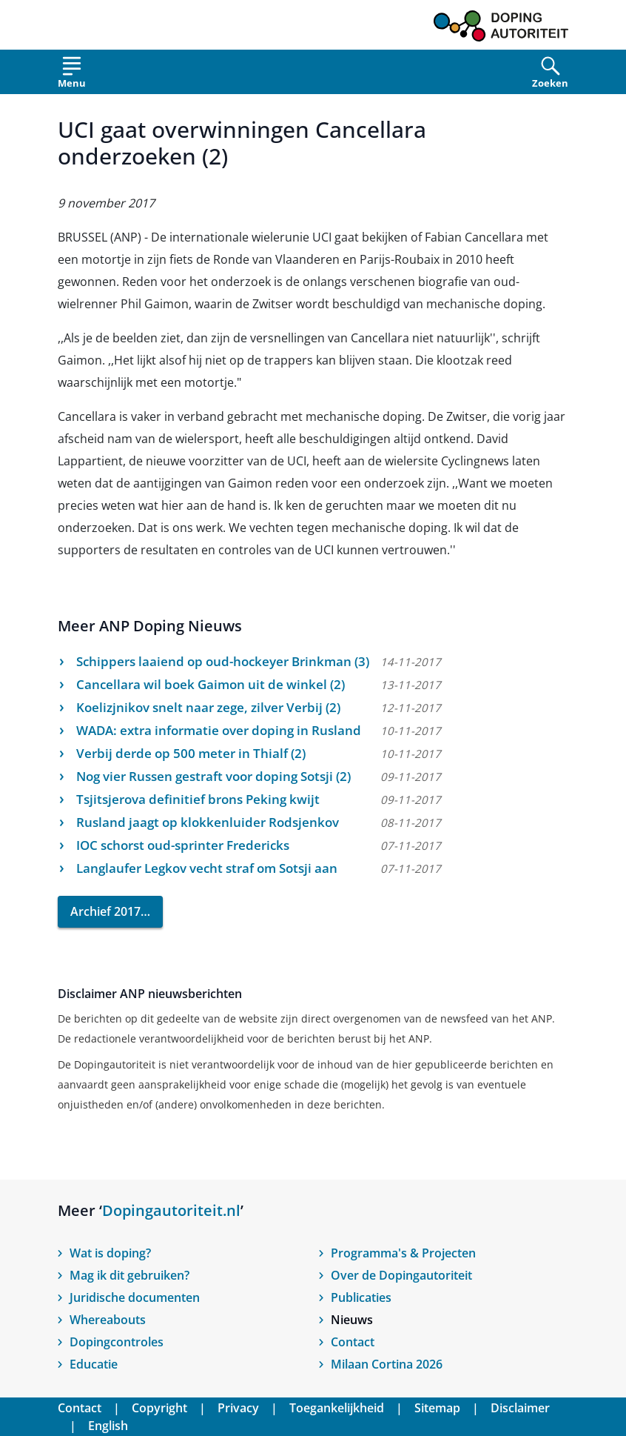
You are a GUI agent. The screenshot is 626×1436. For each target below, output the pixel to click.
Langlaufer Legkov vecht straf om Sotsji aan (206, 868)
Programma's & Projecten (403, 1253)
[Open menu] (72, 75)
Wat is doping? (110, 1253)
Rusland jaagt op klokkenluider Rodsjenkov (207, 822)
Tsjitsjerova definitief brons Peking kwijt (198, 799)
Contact (352, 1342)
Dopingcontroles (117, 1342)
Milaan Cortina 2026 (386, 1364)
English (108, 1425)
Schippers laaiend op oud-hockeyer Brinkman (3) (222, 661)
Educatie (94, 1364)
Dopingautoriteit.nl (171, 1210)
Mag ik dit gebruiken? (129, 1275)
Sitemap (437, 1408)
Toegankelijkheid (336, 1408)
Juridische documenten (135, 1297)
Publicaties (361, 1297)
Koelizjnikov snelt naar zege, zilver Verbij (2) (208, 707)
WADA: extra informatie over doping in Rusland (218, 730)
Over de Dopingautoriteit (401, 1275)
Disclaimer (520, 1408)
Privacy (238, 1408)
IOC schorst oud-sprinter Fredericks (182, 845)
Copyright (159, 1408)
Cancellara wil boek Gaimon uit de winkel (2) (210, 684)
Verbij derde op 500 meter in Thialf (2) (191, 753)
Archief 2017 (105, 911)
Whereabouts (108, 1320)
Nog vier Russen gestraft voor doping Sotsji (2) (213, 776)
